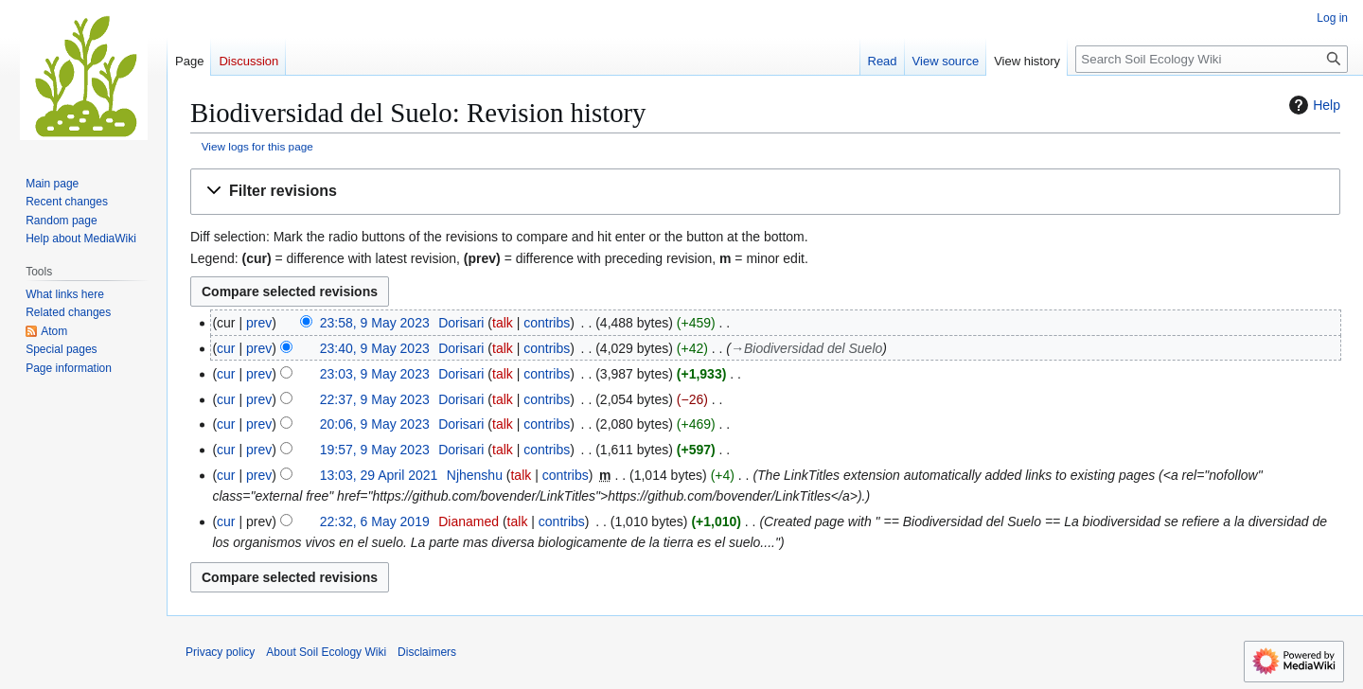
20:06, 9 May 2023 (375, 424)
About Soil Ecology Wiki (326, 652)
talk (502, 322)
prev (259, 322)
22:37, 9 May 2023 (375, 399)
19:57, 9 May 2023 (375, 449)
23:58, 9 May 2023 (375, 322)
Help (1312, 105)
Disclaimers (427, 652)
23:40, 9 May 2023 (375, 348)
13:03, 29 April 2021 (379, 475)
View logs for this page (257, 146)
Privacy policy (220, 652)
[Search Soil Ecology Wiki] (1211, 59)
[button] (765, 191)
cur (226, 348)
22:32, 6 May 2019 (375, 521)
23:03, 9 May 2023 (375, 373)
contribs (546, 322)
